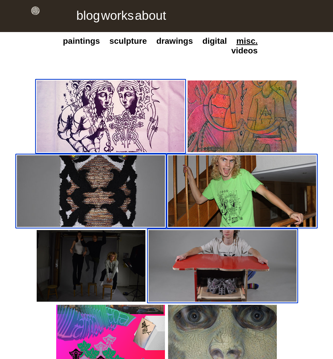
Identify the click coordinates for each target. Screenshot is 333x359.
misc (278, 29)
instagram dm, (46, 274)
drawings (244, 29)
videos (295, 29)
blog (60, 10)
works (75, 10)
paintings (199, 29)
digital (263, 29)
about (91, 10)
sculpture (222, 29)
